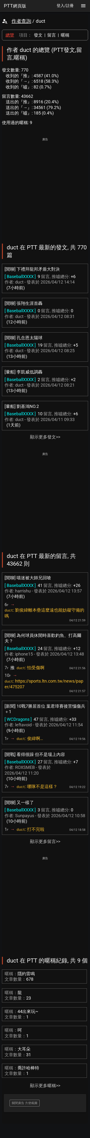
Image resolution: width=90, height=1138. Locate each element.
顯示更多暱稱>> (45, 1085)
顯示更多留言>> (45, 841)
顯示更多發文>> (45, 436)
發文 (38, 35)
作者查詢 (21, 21)
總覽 (10, 35)
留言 (51, 35)
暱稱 (65, 35)
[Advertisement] (45, 187)
